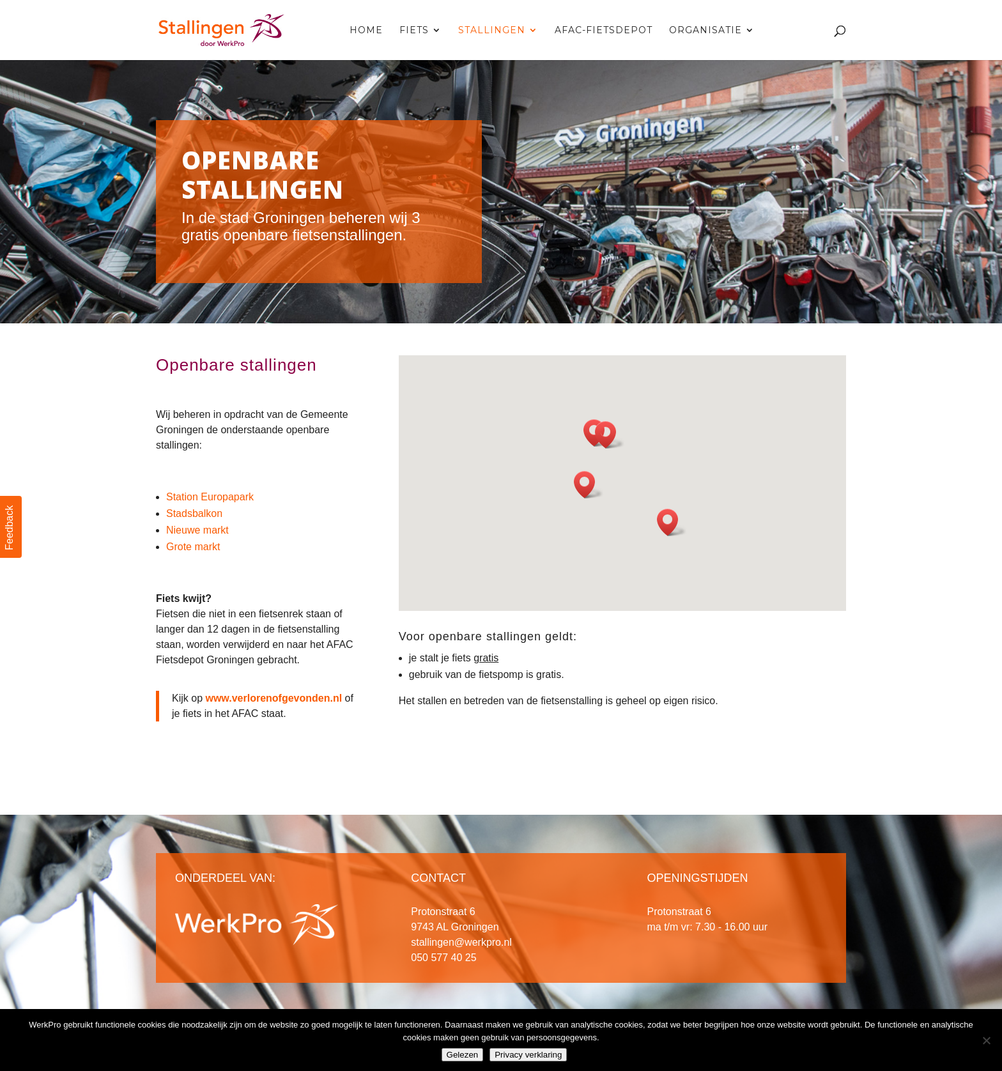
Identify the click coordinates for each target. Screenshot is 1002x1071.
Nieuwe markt (197, 530)
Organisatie (705, 31)
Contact (796, 31)
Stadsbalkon (194, 513)
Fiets (414, 31)
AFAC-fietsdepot (603, 31)
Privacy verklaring (528, 1054)
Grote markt (193, 546)
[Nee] (986, 1040)
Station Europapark (210, 496)
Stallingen (491, 31)
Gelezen (463, 1054)
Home (366, 31)
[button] (671, 522)
